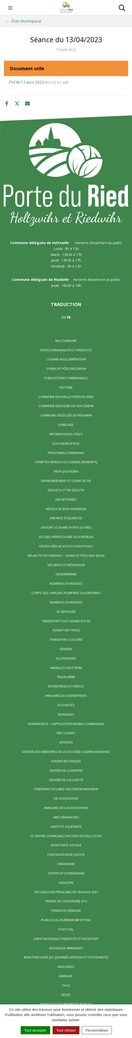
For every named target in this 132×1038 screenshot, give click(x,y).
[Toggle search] (122, 7)
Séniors (66, 649)
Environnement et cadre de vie (66, 480)
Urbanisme (66, 864)
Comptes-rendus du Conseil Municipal (66, 462)
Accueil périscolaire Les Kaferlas (66, 537)
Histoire (66, 387)
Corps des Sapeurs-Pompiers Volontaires (66, 593)
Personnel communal (66, 453)
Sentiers (66, 742)
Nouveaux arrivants (66, 948)
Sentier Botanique (66, 761)
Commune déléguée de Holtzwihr (66, 406)
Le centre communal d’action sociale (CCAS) (66, 836)
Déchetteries (66, 499)
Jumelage (66, 424)
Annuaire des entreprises (66, 695)
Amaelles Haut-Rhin (66, 667)
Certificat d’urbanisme (66, 873)
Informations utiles (66, 434)
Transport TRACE (66, 630)
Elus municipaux (66, 443)
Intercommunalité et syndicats (66, 350)
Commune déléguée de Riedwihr (66, 415)
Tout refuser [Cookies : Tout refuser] (66, 1030)
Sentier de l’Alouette (66, 780)
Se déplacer (66, 611)
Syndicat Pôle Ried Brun (66, 368)
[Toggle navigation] (10, 7)
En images (66, 714)
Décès (66, 995)
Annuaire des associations (66, 808)
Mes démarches (66, 817)
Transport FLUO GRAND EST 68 (66, 621)
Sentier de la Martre (66, 770)
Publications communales (66, 378)
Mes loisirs (66, 733)
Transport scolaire (66, 639)
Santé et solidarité (66, 826)
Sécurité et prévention (66, 565)
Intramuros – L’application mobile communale (66, 724)
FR (69, 317)
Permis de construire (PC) (66, 901)
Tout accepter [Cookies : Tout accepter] (35, 1030)
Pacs (66, 985)
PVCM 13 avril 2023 (38, 82)
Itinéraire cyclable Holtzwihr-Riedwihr (66, 789)
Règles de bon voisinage (66, 509)
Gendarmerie (66, 574)
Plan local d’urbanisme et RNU (66, 920)
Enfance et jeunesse (66, 518)
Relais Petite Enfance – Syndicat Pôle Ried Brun (66, 555)
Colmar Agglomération (66, 359)
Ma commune (66, 340)
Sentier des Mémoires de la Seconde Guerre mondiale (66, 751)
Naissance (66, 966)
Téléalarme (66, 677)
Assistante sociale (66, 845)
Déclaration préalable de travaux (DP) (66, 892)
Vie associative (66, 798)
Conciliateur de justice (66, 854)
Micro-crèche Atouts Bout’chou (66, 546)
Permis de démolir (66, 910)
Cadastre (66, 882)
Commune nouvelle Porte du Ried (66, 396)
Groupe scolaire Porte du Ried (66, 527)
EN (63, 317)
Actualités (66, 705)
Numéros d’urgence (66, 583)
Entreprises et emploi (66, 686)
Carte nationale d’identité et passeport (66, 938)
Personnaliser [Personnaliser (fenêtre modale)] (97, 1030)
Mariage (66, 976)
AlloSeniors (66, 658)
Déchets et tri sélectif (66, 490)
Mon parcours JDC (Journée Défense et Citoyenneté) (66, 957)
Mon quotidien (66, 471)
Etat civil (66, 929)
